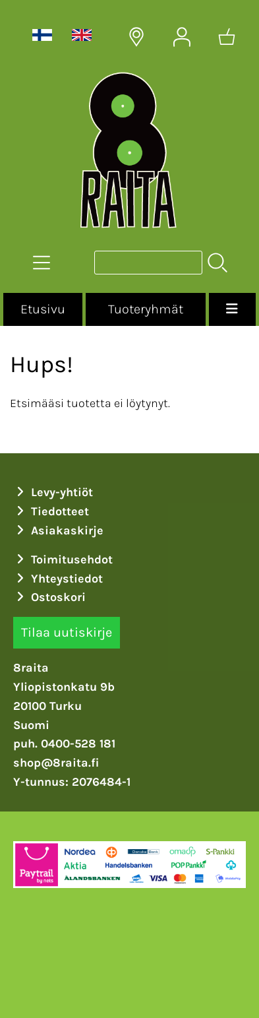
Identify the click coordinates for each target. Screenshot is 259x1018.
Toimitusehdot (63, 559)
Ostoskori (49, 597)
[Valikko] (232, 309)
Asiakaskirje (58, 530)
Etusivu (42, 309)
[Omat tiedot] (182, 37)
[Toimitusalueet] (136, 37)
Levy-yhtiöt (53, 492)
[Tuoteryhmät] (41, 262)
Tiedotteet (51, 511)
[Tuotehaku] (148, 262)
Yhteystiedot (58, 578)
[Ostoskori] (227, 37)
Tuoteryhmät (145, 309)
